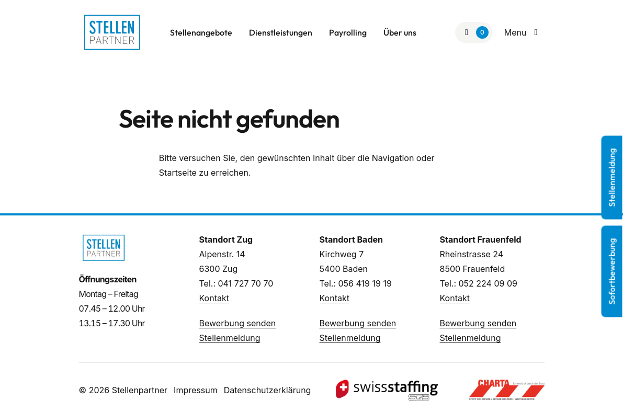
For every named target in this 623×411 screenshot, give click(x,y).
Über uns (399, 32)
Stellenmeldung (229, 338)
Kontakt (214, 298)
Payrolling (348, 32)
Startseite (178, 172)
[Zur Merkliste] (474, 32)
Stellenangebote (201, 32)
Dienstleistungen (280, 32)
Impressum (196, 390)
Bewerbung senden (237, 323)
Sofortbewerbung (612, 271)
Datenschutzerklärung (267, 390)
